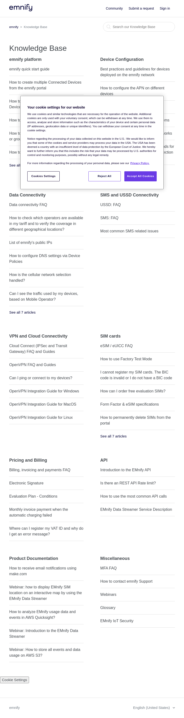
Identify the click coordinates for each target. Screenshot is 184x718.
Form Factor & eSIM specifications (129, 404)
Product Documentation (33, 558)
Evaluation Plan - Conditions (33, 496)
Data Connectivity (27, 195)
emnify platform (25, 59)
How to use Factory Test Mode (126, 359)
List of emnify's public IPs (30, 243)
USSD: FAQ (110, 205)
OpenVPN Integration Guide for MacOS (42, 404)
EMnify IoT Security (116, 621)
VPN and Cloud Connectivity (38, 336)
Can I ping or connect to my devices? (40, 378)
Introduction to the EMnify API (125, 470)
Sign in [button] (165, 8)
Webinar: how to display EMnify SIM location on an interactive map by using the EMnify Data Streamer (45, 593)
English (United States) (152, 708)
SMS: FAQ (109, 218)
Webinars (108, 594)
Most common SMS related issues (129, 231)
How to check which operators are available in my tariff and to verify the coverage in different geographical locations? (46, 223)
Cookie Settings (14, 680)
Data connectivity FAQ (28, 205)
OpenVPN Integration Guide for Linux (41, 417)
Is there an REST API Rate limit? (128, 483)
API (104, 460)
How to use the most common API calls (133, 496)
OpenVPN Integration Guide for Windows (44, 391)
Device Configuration (122, 59)
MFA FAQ (108, 568)
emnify (13, 27)
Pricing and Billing (28, 460)
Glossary (107, 608)
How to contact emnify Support (126, 581)
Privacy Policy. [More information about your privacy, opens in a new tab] (139, 163)
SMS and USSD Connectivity (129, 195)
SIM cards (110, 336)
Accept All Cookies (140, 176)
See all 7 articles (22, 312)
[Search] (139, 27)
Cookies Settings (43, 176)
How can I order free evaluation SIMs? (133, 391)
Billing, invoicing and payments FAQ (39, 470)
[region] (92, 143)
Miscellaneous (115, 558)
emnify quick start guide (29, 69)
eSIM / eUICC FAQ (116, 346)
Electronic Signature (26, 483)
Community (114, 8)
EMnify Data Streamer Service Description (136, 509)
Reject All (104, 176)
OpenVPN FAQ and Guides (32, 365)
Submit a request (141, 8)
